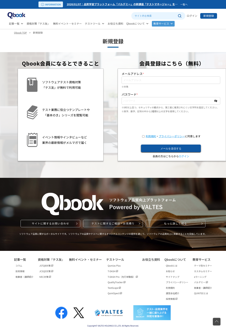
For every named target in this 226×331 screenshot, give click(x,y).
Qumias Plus (114, 265)
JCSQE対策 (46, 271)
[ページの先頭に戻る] (216, 321)
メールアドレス (133, 73)
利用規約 (151, 136)
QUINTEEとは (201, 293)
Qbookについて (135, 23)
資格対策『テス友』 (38, 23)
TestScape (114, 287)
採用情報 (171, 298)
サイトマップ (172, 276)
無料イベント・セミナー (67, 23)
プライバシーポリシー (172, 136)
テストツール (92, 23)
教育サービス (161, 23)
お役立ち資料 (115, 23)
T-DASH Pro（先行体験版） (123, 276)
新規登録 (208, 16)
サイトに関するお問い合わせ (50, 223)
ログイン (192, 16)
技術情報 (20, 271)
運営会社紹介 (172, 293)
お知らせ (170, 271)
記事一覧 (14, 23)
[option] (123, 4)
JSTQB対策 (46, 265)
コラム (19, 265)
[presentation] (171, 123)
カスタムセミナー (203, 271)
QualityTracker (116, 282)
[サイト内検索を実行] (179, 15)
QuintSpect (115, 293)
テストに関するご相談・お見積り (112, 223)
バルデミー (201, 282)
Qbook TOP (20, 32)
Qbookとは (171, 265)
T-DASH (113, 271)
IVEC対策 (45, 276)
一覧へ (184, 4)
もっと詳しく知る (175, 223)
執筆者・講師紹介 (24, 276)
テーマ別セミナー (203, 265)
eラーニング (200, 276)
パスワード (130, 94)
